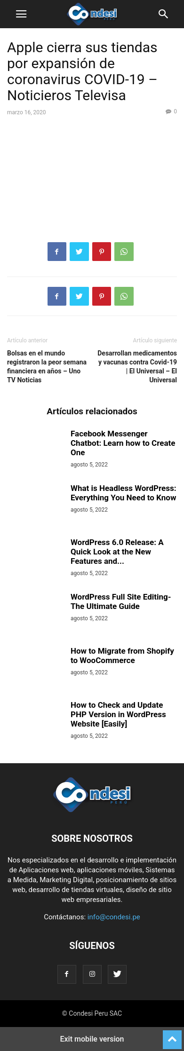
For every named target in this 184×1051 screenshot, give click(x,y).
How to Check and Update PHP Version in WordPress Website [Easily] (118, 714)
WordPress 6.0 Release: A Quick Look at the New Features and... (117, 551)
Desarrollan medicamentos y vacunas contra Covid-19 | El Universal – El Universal (137, 366)
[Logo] (92, 810)
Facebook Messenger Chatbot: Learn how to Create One (123, 443)
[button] (21, 14)
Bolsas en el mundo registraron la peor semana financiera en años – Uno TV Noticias (47, 366)
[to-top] (172, 1035)
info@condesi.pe (114, 917)
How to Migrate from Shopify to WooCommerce (122, 655)
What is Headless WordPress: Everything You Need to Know (123, 492)
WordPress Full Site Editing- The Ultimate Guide (121, 601)
